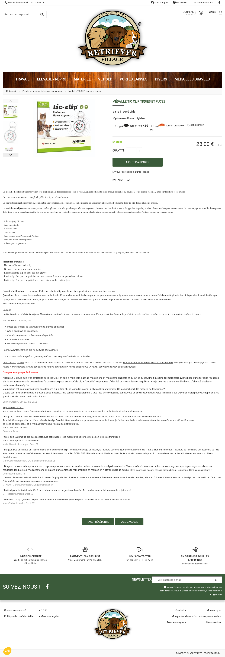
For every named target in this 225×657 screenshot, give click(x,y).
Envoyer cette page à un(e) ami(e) (131, 171)
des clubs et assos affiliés (195, 556)
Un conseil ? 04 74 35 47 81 (140, 554)
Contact (179, 610)
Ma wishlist (180, 2)
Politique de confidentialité (19, 616)
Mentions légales (50, 616)
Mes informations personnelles (203, 616)
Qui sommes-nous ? (203, 2)
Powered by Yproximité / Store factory (198, 653)
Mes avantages (175, 622)
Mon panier (178, 616)
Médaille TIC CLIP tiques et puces (138, 101)
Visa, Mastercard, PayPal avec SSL (85, 554)
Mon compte (159, 2)
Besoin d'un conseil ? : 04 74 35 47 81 (25, 2)
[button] (7, 651)
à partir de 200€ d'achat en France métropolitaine (30, 555)
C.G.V (44, 610)
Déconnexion (213, 622)
